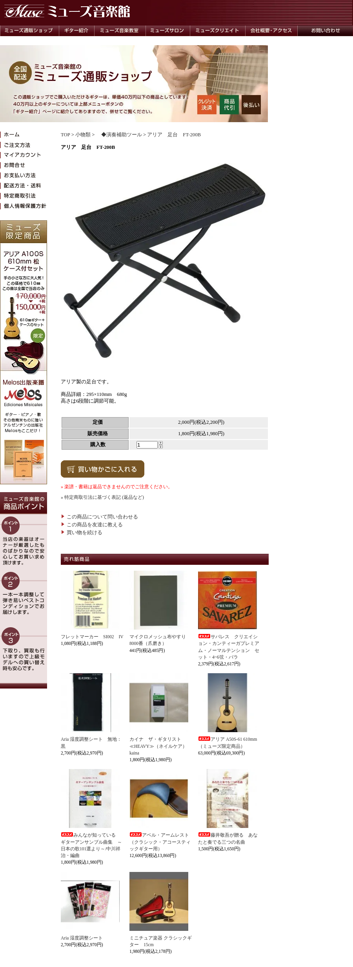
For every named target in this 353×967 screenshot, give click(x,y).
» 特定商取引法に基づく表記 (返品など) (102, 497)
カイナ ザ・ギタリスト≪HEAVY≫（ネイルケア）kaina (158, 746)
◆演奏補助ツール (119, 134)
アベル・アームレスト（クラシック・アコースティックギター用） (160, 842)
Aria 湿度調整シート (82, 938)
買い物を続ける (81, 532)
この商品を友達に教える (92, 524)
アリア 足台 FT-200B (174, 134)
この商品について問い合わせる (99, 517)
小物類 (83, 134)
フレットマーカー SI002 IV (92, 636)
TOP (65, 134)
